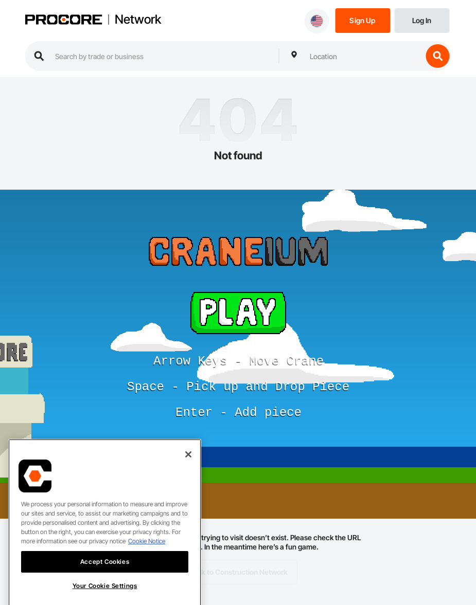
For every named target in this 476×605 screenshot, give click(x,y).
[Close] (188, 460)
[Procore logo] (63, 20)
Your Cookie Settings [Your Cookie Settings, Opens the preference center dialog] (105, 592)
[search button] (437, 56)
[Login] (421, 19)
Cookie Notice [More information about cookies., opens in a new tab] (146, 547)
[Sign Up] (362, 19)
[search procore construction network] (161, 56)
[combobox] (363, 56)
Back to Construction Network (238, 572)
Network (138, 19)
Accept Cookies (104, 568)
